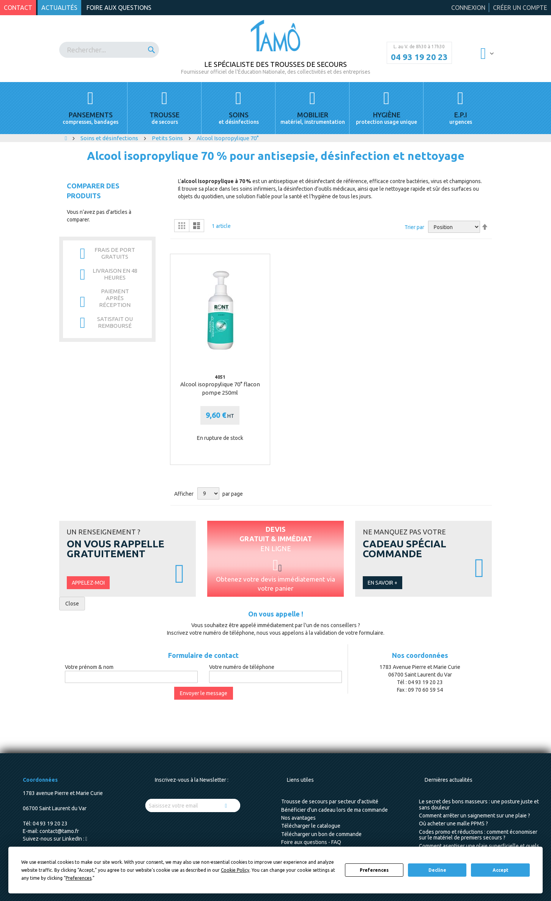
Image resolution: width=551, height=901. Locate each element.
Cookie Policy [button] (235, 870)
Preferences (374, 870)
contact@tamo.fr (59, 831)
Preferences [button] (78, 878)
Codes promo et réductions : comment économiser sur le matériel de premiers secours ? (478, 835)
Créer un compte (520, 7)
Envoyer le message (203, 693)
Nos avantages (298, 818)
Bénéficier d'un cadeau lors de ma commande (334, 810)
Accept (500, 870)
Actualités (59, 7)
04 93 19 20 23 (419, 57)
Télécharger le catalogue (310, 826)
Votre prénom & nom (89, 667)
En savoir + (382, 583)
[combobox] (109, 50)
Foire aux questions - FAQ (311, 842)
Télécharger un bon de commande (321, 834)
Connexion (468, 7)
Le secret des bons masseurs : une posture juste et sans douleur (479, 804)
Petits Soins (168, 138)
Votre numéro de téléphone (241, 667)
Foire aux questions (119, 7)
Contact (18, 7)
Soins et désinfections (109, 138)
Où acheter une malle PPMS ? (453, 823)
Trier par (414, 227)
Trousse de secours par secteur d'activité (329, 801)
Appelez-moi (88, 583)
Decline (437, 870)
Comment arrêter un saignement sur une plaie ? (474, 815)
